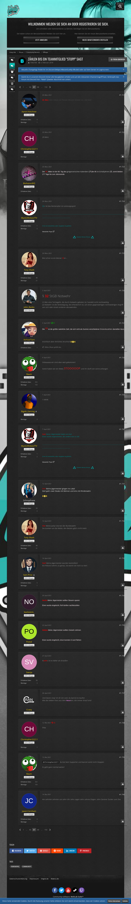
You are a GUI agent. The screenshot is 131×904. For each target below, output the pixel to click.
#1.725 (122, 253)
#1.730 (122, 429)
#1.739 (122, 757)
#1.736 (122, 656)
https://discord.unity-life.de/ (67, 69)
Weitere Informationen (114, 901)
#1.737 (122, 693)
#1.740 (122, 794)
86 (30, 87)
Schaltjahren (104, 171)
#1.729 (122, 395)
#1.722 (122, 132)
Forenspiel (15, 867)
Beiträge (24, 122)
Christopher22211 (51, 762)
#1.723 (122, 167)
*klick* (43, 79)
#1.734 (122, 595)
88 (38, 87)
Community (26, 867)
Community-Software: (68, 897)
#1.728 (122, 357)
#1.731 (122, 484)
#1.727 (122, 323)
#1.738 (122, 723)
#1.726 (122, 290)
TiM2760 (33, 62)
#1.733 (122, 558)
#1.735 (122, 625)
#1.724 (122, 201)
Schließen (125, 901)
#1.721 (122, 95)
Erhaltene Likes (26, 120)
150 (45, 87)
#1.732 (122, 521)
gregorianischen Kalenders (77, 171)
